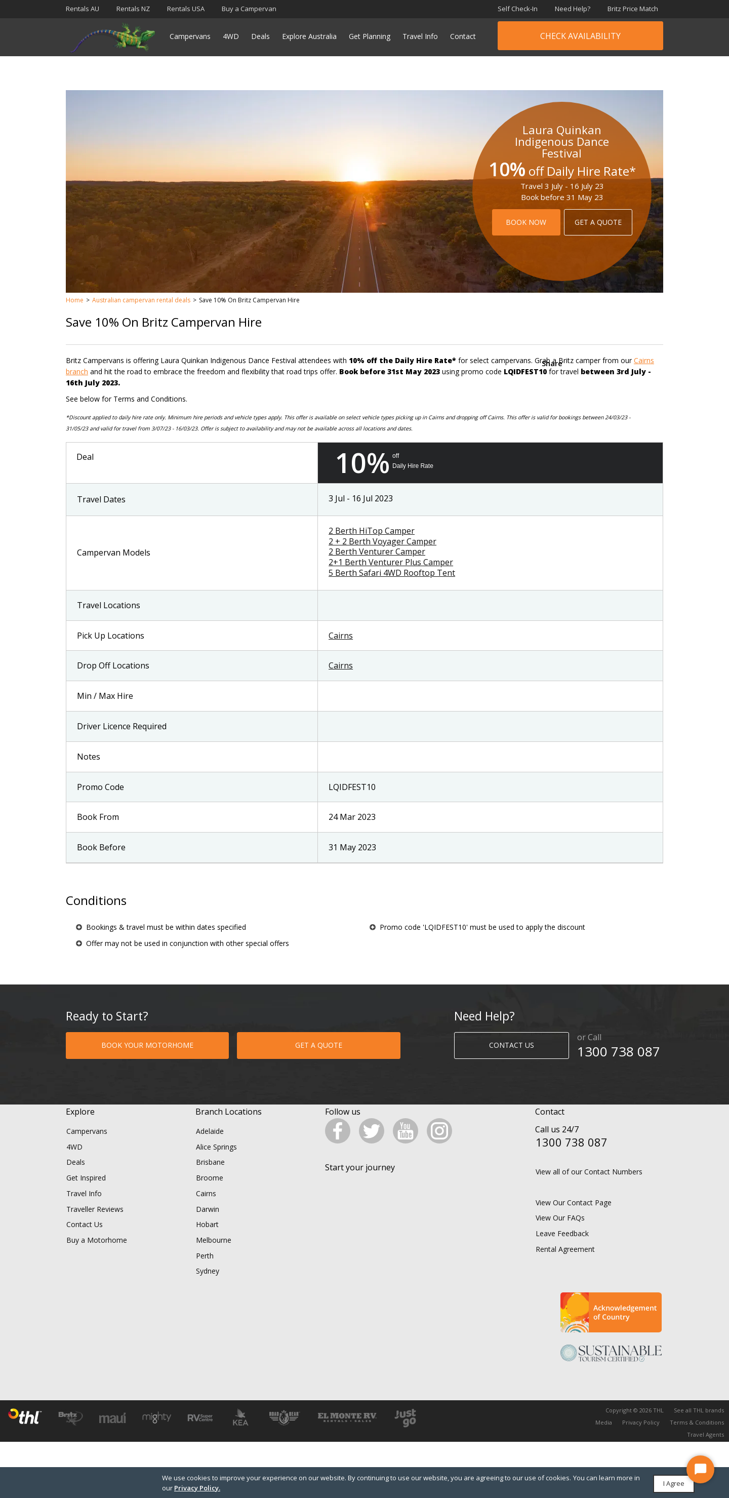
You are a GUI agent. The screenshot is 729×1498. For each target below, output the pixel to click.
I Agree (673, 1483)
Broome (209, 1195)
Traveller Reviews (95, 1226)
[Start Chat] (700, 1469)
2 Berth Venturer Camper (377, 551)
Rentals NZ (133, 8)
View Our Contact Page (574, 1219)
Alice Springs (216, 1163)
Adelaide (210, 1148)
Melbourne (213, 1257)
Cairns (341, 635)
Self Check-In (518, 8)
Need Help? (572, 8)
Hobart (207, 1241)
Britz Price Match (633, 8)
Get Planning (369, 36)
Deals (260, 36)
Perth (205, 1272)
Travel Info (420, 36)
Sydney (207, 1288)
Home (75, 300)
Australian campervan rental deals (141, 300)
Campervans (190, 36)
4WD (231, 36)
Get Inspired (86, 1195)
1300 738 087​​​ (618, 1051)
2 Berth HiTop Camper (372, 530)
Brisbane (210, 1179)
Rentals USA (186, 8)
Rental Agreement (565, 1266)
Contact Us (84, 1241)
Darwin (207, 1226)
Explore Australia (309, 36)
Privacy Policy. (197, 1487)
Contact (463, 36)
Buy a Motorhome (96, 1257)
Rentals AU (82, 8)
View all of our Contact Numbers (589, 1189)
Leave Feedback (562, 1250)
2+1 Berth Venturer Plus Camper (391, 562)
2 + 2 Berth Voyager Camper (382, 541)
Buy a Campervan (249, 8)
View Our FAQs (560, 1235)
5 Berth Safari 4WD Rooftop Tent (392, 572)
